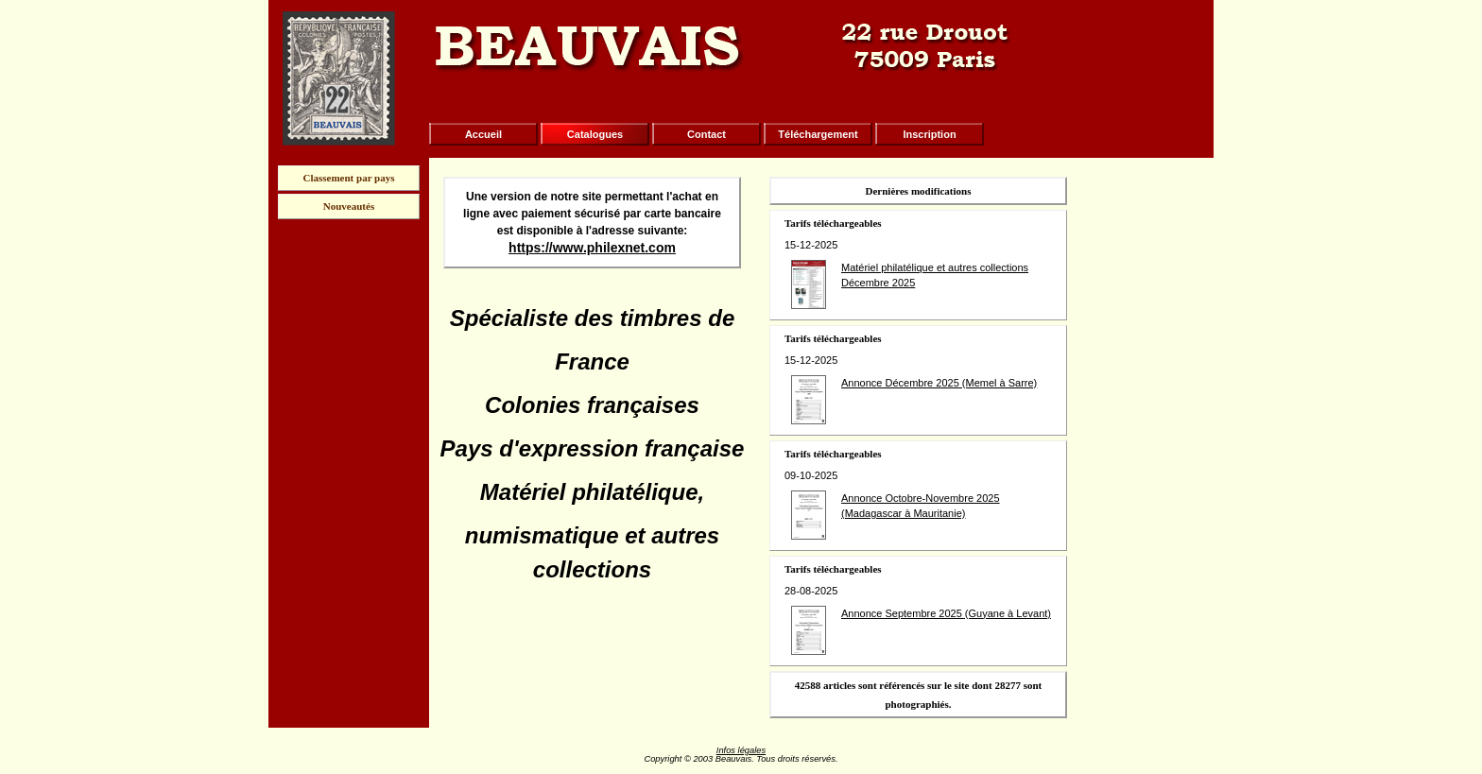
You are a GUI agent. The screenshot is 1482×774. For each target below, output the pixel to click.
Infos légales (741, 750)
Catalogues (595, 134)
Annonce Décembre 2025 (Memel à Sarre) (939, 382)
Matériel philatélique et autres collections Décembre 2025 (934, 275)
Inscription (929, 134)
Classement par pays (349, 177)
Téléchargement (817, 134)
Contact (706, 134)
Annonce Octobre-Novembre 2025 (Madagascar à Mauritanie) (920, 506)
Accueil (483, 134)
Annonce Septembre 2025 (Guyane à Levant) (946, 613)
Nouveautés (348, 206)
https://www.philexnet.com (592, 247)
